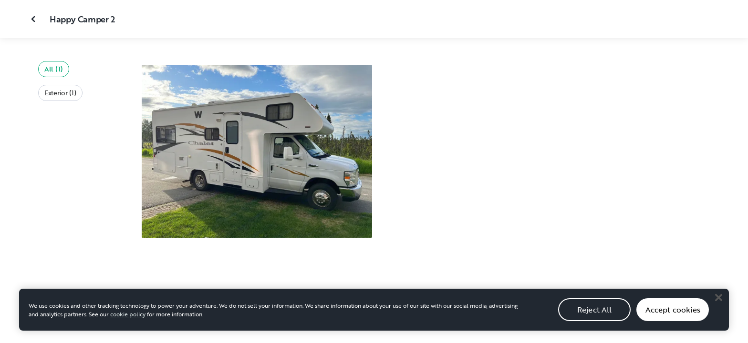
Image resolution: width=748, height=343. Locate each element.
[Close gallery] (34, 19)
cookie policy (127, 320)
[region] (374, 316)
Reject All (594, 316)
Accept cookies (672, 316)
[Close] (718, 303)
